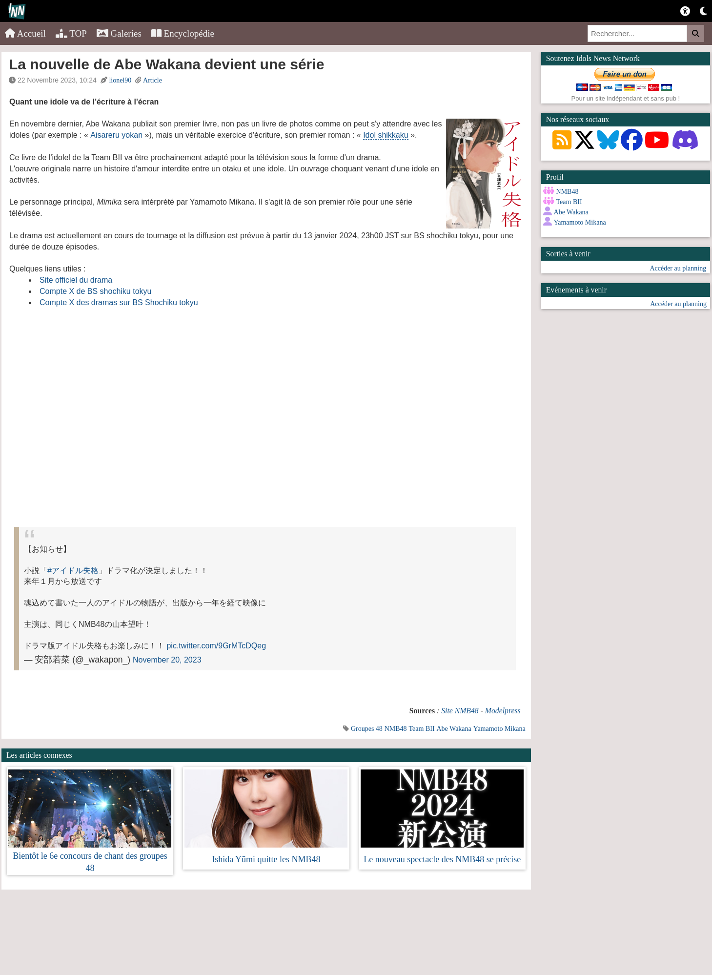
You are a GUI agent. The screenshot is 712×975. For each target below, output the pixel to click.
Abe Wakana (453, 728)
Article (152, 80)
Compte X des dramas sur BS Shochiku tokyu (119, 302)
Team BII (422, 728)
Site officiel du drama (76, 280)
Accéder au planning (678, 268)
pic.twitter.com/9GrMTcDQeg (216, 646)
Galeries (119, 33)
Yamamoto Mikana (499, 728)
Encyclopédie (182, 33)
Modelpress (503, 710)
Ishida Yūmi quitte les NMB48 (266, 859)
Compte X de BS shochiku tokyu (95, 291)
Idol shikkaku (385, 135)
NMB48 (396, 728)
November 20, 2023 (167, 660)
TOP (71, 33)
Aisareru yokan (116, 135)
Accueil (25, 33)
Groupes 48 (367, 728)
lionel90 (120, 80)
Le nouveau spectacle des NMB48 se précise (442, 859)
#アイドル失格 (73, 570)
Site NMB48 (460, 710)
